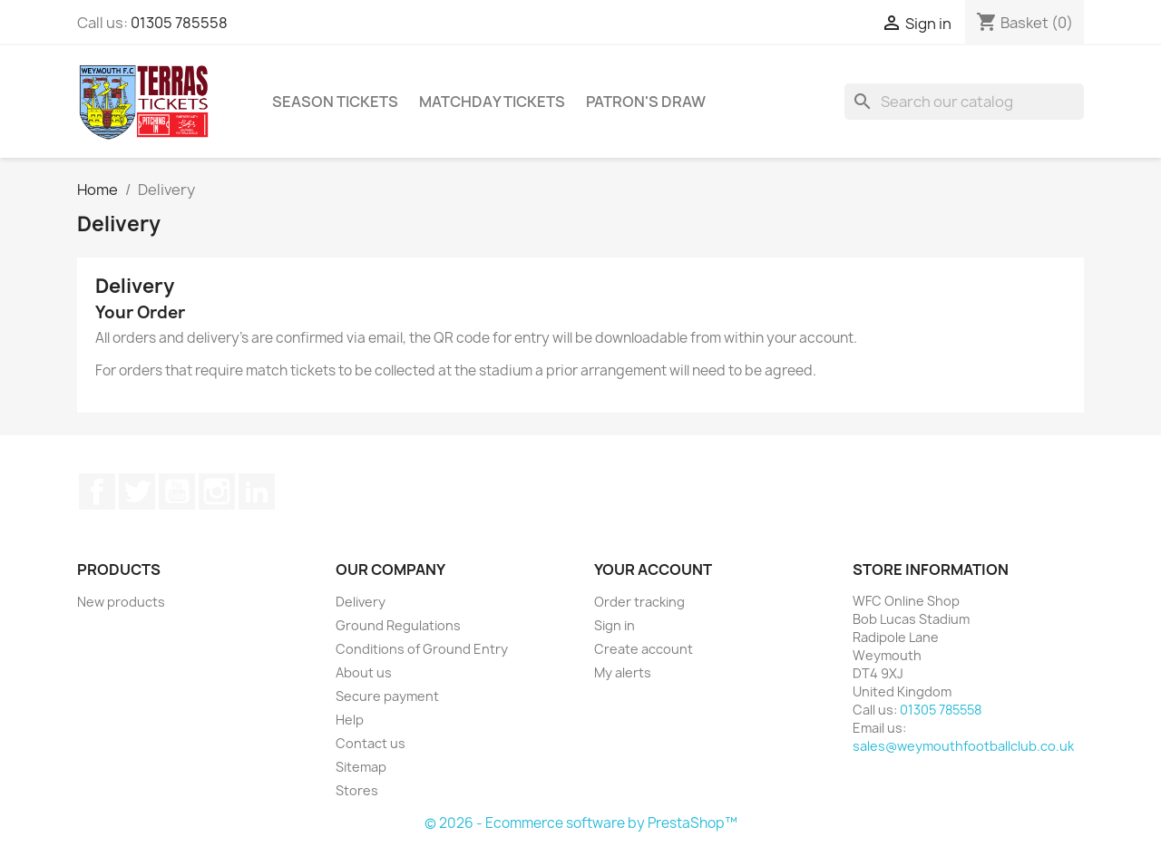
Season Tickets (335, 102)
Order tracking (639, 601)
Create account (643, 648)
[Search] (964, 101)
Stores (357, 790)
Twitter (137, 491)
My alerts (622, 672)
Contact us (370, 743)
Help (350, 719)
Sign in (614, 625)
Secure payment (387, 696)
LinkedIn (257, 491)
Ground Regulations (398, 625)
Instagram (217, 491)
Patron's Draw (646, 102)
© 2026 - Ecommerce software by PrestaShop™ (580, 822)
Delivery (360, 601)
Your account (653, 569)
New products (121, 601)
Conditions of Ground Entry (422, 648)
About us (364, 672)
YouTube (177, 491)
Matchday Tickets (492, 102)
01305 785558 (179, 23)
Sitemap (361, 766)
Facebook (97, 491)
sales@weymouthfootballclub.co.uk (963, 746)
